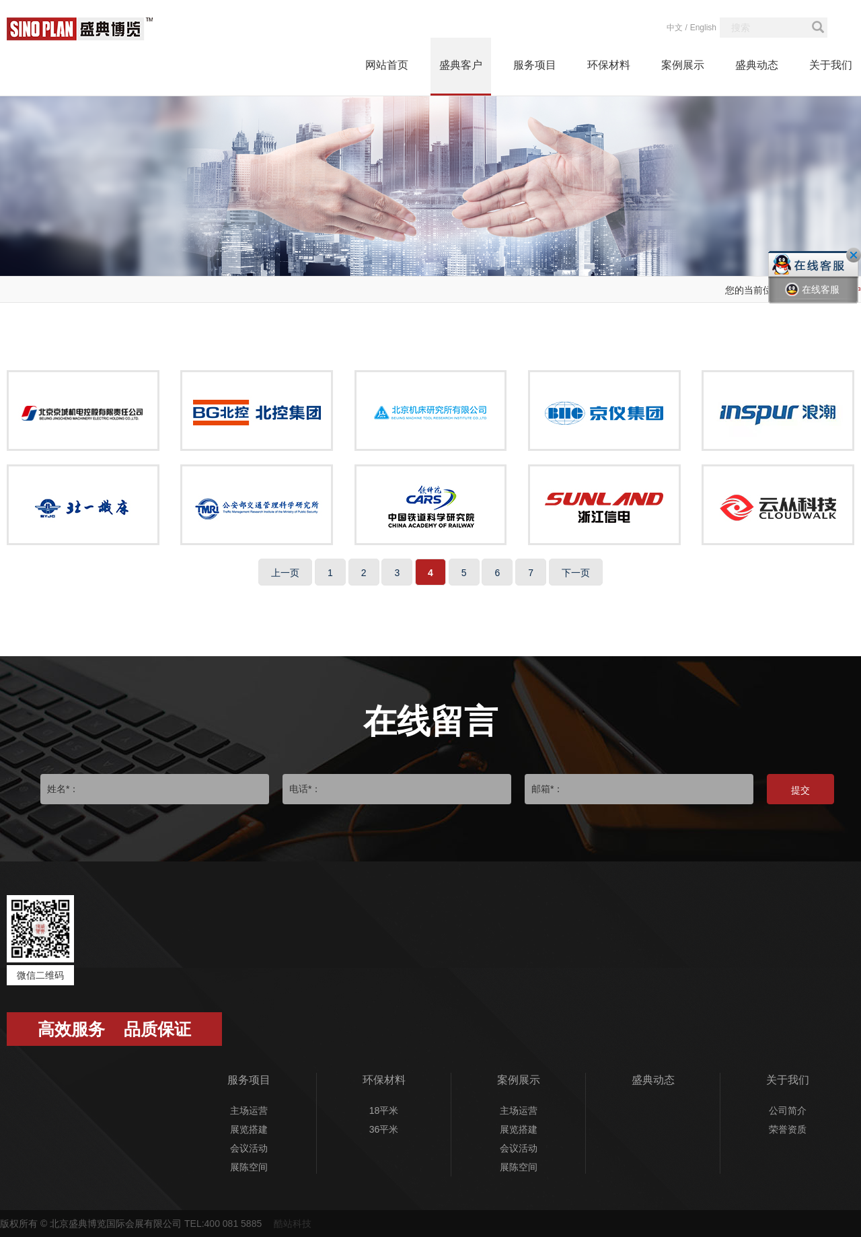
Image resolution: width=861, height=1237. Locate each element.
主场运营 (249, 1110)
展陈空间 (249, 1167)
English (703, 27)
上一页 (285, 572)
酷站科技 (292, 1223)
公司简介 (788, 1110)
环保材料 (608, 65)
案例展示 (682, 65)
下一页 (576, 572)
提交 (800, 790)
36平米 (384, 1129)
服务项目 (534, 65)
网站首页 (386, 65)
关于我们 (830, 65)
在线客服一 (812, 299)
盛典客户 (460, 65)
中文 (675, 27)
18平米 (384, 1110)
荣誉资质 (788, 1129)
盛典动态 (756, 65)
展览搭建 (249, 1129)
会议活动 (249, 1148)
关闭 (853, 255)
